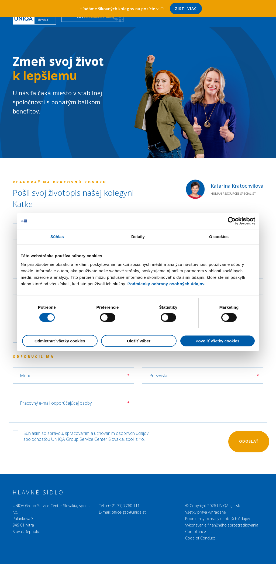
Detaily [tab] (138, 236)
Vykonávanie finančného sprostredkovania (221, 525)
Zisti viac (186, 8)
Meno (26, 376)
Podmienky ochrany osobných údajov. (166, 283)
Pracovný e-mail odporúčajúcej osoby (56, 403)
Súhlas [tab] (57, 236)
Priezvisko (158, 376)
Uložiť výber (138, 341)
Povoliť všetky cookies (217, 341)
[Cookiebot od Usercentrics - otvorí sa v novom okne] (231, 221)
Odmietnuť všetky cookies (59, 341)
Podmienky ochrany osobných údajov (217, 518)
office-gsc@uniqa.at (129, 512)
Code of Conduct (200, 538)
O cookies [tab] (219, 236)
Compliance (195, 531)
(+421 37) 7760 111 (123, 505)
